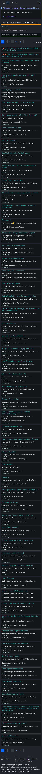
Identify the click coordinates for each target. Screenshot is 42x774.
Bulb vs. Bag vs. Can (10, 399)
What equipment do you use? (14, 723)
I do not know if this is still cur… (12, 84)
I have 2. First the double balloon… (14, 160)
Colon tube (6, 220)
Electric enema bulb (10, 656)
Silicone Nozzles (9, 452)
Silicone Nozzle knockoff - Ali (14, 374)
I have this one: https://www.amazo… (15, 446)
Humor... (5, 477)
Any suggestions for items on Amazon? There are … (19, 278)
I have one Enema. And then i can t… (14, 701)
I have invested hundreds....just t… (14, 317)
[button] (21, 41)
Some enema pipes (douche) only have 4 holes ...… (19, 676)
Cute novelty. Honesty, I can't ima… (14, 663)
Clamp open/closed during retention (17, 515)
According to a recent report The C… (14, 484)
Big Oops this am (9, 323)
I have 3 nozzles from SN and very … (14, 459)
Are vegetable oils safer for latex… (13, 547)
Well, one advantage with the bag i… (14, 406)
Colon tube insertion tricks (13, 694)
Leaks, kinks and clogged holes (15, 591)
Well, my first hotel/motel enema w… (14, 585)
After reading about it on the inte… (14, 572)
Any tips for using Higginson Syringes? (18, 233)
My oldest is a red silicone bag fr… (13, 497)
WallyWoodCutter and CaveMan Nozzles (19, 296)
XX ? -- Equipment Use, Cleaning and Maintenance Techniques (20, 55)
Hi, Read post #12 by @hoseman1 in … (15, 303)
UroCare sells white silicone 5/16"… (14, 717)
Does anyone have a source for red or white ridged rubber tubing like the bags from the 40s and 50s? (20, 708)
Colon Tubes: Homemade (12, 180)
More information (9, 16)
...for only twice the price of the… (13, 743)
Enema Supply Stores (11, 283)
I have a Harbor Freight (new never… (14, 522)
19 (16, 42)
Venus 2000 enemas (10, 528)
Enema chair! (7, 464)
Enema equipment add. (12, 128)
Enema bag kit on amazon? (13, 271)
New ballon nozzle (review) (13, 553)
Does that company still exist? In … (14, 535)
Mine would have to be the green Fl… (14, 174)
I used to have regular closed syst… (14, 343)
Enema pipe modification (12, 669)
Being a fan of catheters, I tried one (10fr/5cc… (18, 252)
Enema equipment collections (14, 386)
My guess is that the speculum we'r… (14, 214)
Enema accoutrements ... (12, 681)
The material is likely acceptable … (13, 381)
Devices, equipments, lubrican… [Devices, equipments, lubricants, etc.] (29, 8)
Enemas (16, 8)
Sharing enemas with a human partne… (15, 368)
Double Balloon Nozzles (12, 426)
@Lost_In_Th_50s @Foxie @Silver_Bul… (15, 638)
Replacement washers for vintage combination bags (16, 413)
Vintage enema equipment (13, 258)
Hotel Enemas (8, 578)
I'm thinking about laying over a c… (14, 97)
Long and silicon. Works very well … (14, 688)
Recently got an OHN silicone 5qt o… (14, 730)
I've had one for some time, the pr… (14, 560)
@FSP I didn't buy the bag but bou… (14, 355)
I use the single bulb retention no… (14, 109)
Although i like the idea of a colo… (13, 227)
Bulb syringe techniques (12, 90)
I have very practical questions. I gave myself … (18, 598)
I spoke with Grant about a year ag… (14, 290)
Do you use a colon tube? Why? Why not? (19, 115)
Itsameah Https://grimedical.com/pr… (15, 433)
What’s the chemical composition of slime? (20, 193)
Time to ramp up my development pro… (15, 69)
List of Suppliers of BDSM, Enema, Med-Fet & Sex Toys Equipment (20, 49)
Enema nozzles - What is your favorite (18, 102)
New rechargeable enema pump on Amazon (20, 439)
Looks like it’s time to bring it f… (13, 471)
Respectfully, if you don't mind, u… (14, 187)
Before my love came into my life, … (14, 393)
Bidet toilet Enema (9, 736)
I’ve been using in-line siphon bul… (14, 240)
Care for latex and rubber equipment (17, 540)
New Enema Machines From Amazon (17, 361)
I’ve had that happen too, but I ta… (14, 330)
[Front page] (1, 8)
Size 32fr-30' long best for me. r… (13, 610)
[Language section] (39, 3)
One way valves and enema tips (15, 643)
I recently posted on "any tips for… (13, 650)
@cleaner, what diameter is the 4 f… (14, 122)
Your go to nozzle (9, 140)
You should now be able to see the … (14, 147)
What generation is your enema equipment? (20, 490)
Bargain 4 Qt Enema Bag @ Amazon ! (17, 349)
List (4, 26)
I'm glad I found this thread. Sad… (13, 421)
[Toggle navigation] (3, 3)
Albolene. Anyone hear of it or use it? (17, 566)
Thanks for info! (7, 200)
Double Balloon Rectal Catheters (15, 153)
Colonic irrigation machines (13, 336)
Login (15, 3)
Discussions (7, 8)
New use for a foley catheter (14, 245)
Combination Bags (10, 502)
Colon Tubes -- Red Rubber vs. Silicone (18, 603)
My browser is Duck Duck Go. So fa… (14, 135)
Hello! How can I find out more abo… (14, 625)
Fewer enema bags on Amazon (15, 631)
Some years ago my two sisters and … (15, 265)
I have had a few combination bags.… (15, 509)
